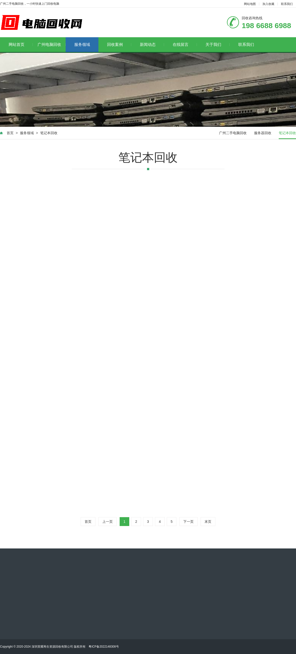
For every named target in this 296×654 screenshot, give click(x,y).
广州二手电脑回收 (233, 133)
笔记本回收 (48, 133)
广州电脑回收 (51, 44)
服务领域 (82, 44)
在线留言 (185, 44)
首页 (10, 133)
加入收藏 (268, 4)
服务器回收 (262, 133)
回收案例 (119, 44)
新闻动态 (152, 44)
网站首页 (21, 44)
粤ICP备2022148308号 (104, 646)
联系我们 (287, 4)
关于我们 (217, 44)
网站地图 (250, 4)
